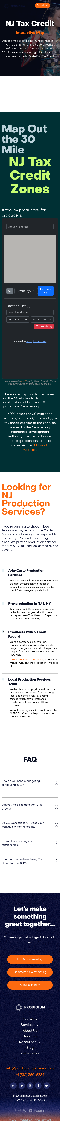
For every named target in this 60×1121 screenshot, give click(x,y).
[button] (30, 1025)
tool (23, 381)
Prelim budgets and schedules (26, 660)
